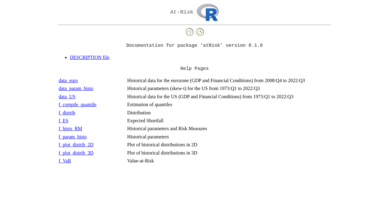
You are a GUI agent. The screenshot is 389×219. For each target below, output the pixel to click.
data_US (67, 96)
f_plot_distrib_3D (76, 152)
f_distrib (67, 112)
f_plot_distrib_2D (76, 144)
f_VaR (65, 160)
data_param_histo (76, 88)
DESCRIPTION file (89, 57)
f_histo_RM (70, 128)
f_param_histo (73, 136)
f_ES (63, 120)
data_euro (68, 80)
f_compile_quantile (77, 104)
